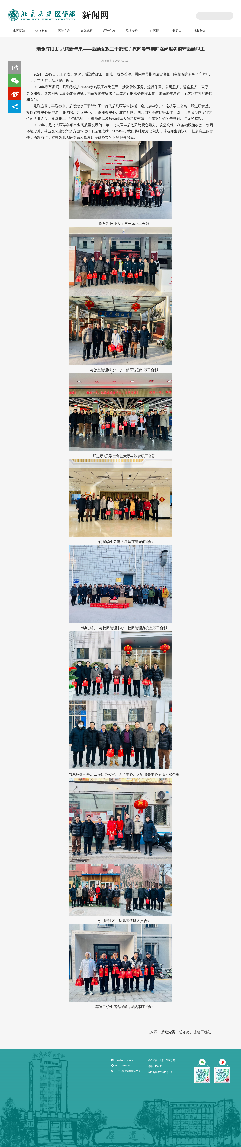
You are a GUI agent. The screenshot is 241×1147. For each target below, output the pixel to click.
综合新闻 (41, 30)
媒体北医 (87, 30)
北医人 (177, 30)
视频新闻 (200, 30)
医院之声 (64, 30)
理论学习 (109, 30)
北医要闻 (19, 30)
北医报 (154, 30)
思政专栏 (132, 30)
